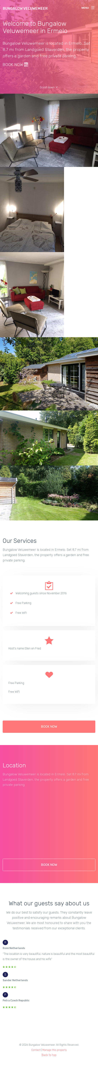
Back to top (49, 1055)
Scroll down (49, 87)
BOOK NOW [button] (49, 730)
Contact (35, 1050)
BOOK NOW (15, 64)
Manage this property (54, 1050)
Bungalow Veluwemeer (25, 8)
